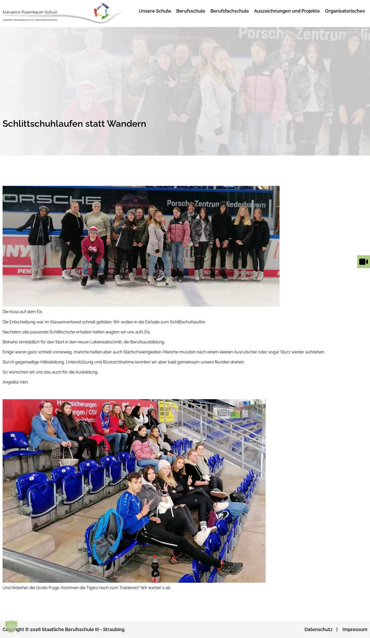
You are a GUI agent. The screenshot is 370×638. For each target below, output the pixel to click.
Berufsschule (190, 11)
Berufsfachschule (229, 11)
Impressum (355, 629)
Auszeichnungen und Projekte (287, 11)
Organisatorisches (345, 11)
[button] (11, 626)
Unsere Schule (155, 11)
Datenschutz (318, 629)
